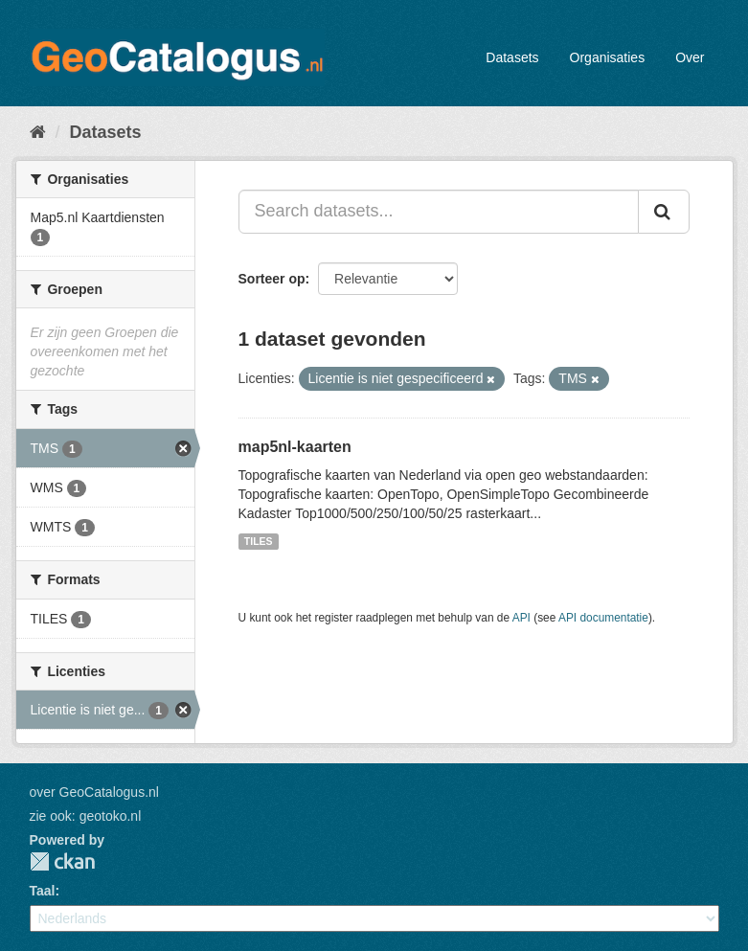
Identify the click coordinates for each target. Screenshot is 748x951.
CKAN (62, 861)
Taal (43, 890)
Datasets (512, 57)
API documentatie (603, 617)
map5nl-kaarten (294, 447)
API (521, 617)
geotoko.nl (110, 816)
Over (689, 57)
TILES (258, 541)
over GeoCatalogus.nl (94, 792)
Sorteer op (272, 278)
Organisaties (608, 57)
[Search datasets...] (438, 212)
